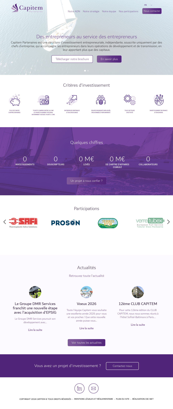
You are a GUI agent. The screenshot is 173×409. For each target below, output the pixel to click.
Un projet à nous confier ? (86, 181)
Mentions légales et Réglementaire (93, 399)
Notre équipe (109, 11)
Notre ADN (74, 11)
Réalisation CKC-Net (143, 399)
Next (168, 222)
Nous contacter (152, 11)
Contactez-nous (123, 366)
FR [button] (148, 5)
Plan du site (122, 399)
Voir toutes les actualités (86, 342)
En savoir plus (110, 58)
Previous (4, 222)
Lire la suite (35, 330)
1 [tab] (85, 71)
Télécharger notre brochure (71, 58)
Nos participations (128, 11)
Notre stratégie (91, 11)
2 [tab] (88, 71)
